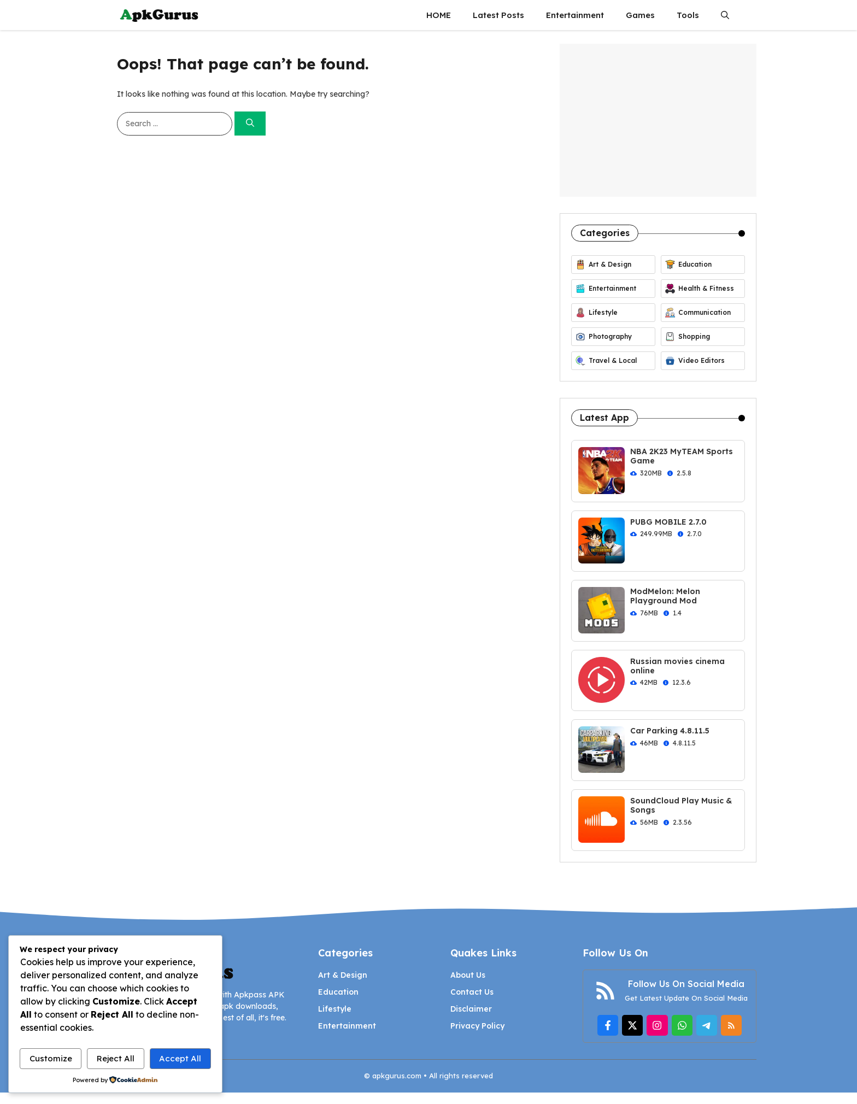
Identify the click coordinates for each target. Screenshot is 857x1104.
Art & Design (342, 975)
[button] (725, 15)
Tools (688, 15)
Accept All (180, 1058)
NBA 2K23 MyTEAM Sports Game (681, 456)
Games (640, 15)
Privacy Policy (477, 1026)
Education (338, 992)
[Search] (250, 123)
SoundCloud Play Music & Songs (681, 805)
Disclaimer (471, 1009)
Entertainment (575, 15)
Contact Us (472, 992)
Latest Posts (498, 15)
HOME (438, 15)
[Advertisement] (658, 120)
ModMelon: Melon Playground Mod (665, 596)
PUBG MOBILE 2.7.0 (668, 522)
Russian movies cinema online (677, 666)
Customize (51, 1058)
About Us (467, 975)
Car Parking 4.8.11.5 (669, 731)
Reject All (115, 1058)
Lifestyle (334, 1009)
